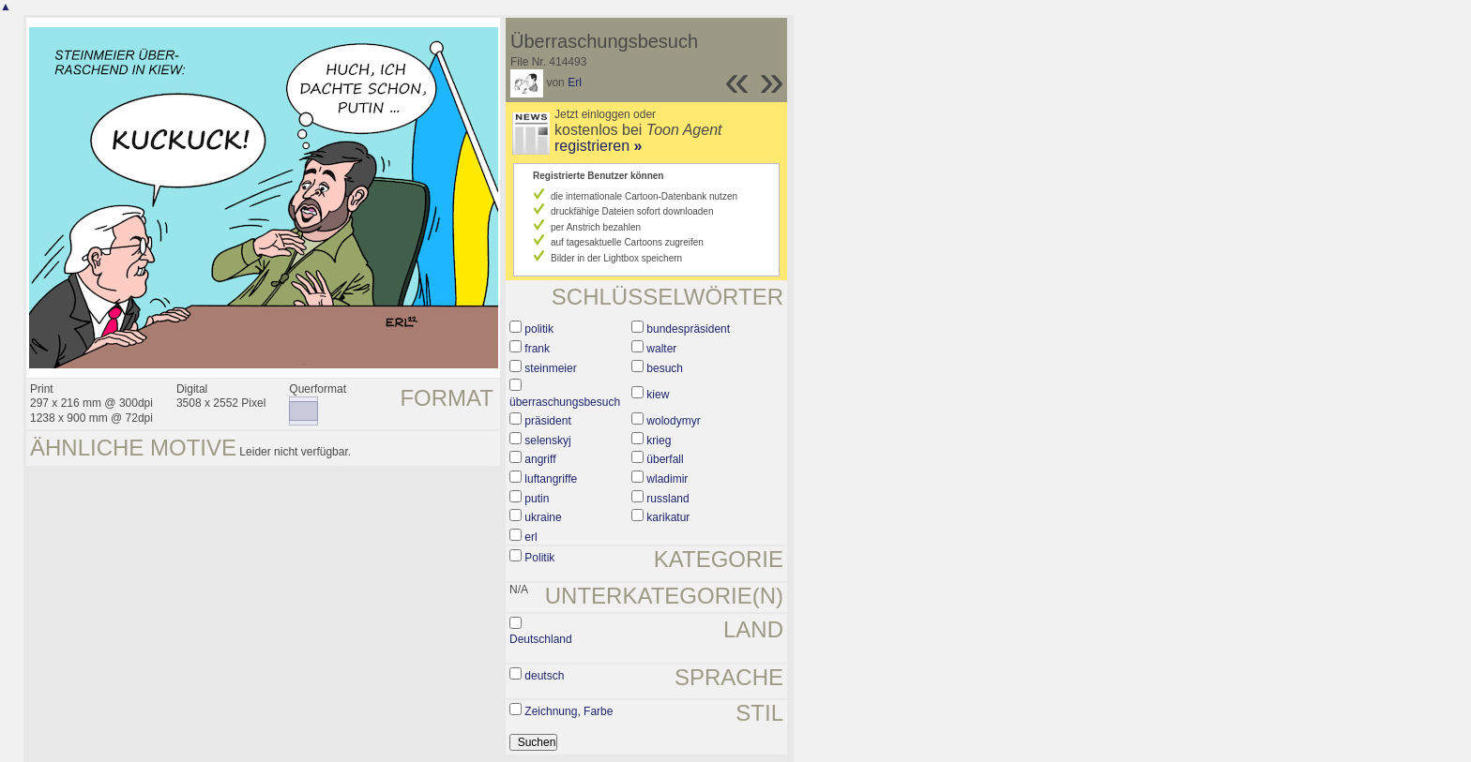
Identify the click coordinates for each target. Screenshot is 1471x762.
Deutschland (540, 639)
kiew (657, 394)
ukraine (542, 517)
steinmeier (550, 368)
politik (539, 329)
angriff (539, 459)
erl (530, 537)
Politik (539, 557)
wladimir (667, 479)
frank (537, 348)
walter (661, 348)
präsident (547, 420)
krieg (658, 440)
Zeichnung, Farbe (568, 711)
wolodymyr (673, 420)
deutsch (544, 675)
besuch (664, 368)
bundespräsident (688, 329)
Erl (575, 82)
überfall (664, 459)
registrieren (598, 146)
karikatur (668, 517)
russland (667, 498)
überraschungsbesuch (564, 402)
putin (536, 498)
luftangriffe (550, 479)
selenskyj (547, 440)
